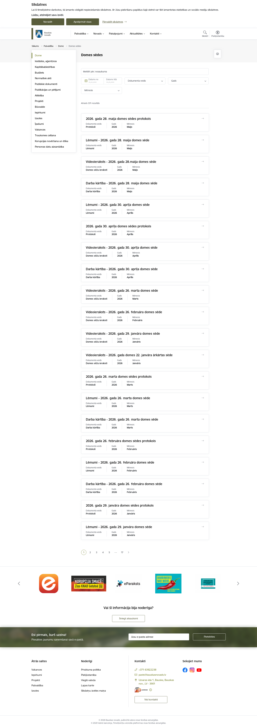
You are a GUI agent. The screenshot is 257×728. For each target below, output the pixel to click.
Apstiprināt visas (82, 21)
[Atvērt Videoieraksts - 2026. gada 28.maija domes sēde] (203, 161)
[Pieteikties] (209, 636)
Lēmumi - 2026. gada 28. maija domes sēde (117, 140)
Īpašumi (39, 123)
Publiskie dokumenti (46, 84)
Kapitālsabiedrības (45, 66)
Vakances (40, 129)
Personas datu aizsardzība (49, 146)
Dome (38, 55)
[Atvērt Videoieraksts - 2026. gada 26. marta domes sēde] (203, 290)
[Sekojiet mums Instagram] (192, 670)
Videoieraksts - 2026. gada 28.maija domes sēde (121, 162)
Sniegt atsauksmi (128, 618)
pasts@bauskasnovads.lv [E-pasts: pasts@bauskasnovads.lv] (152, 674)
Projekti (39, 101)
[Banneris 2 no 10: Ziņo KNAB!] (88, 583)
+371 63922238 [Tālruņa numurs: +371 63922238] (147, 669)
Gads (173, 80)
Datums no (93, 79)
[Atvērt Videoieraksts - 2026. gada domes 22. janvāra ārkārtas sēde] (203, 355)
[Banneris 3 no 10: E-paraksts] (128, 583)
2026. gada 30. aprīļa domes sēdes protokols (118, 226)
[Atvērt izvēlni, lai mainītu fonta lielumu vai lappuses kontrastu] (218, 34)
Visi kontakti (151, 699)
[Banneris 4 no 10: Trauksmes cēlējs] (168, 583)
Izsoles (38, 118)
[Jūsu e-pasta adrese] (158, 636)
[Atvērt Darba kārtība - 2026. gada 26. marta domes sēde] (203, 419)
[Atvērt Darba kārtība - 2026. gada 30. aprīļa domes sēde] (203, 269)
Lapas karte (87, 685)
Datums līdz (111, 79)
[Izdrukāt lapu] (217, 54)
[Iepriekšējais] (19, 583)
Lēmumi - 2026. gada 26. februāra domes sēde (120, 462)
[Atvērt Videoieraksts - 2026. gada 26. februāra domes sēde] (203, 312)
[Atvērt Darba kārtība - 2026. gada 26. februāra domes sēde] (203, 484)
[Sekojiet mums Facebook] (185, 670)
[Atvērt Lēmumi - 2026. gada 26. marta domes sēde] (203, 398)
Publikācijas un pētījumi (47, 89)
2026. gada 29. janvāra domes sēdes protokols (120, 505)
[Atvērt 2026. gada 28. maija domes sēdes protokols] (203, 118)
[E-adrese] (141, 690)
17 (122, 552)
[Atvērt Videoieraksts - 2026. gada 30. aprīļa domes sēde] (203, 247)
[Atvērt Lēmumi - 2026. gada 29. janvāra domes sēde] (203, 527)
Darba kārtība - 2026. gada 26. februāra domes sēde (124, 484)
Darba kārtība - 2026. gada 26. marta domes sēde (122, 419)
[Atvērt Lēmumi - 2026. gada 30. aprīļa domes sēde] (203, 204)
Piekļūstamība (88, 674)
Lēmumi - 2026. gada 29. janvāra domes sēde (119, 527)
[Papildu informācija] (150, 690)
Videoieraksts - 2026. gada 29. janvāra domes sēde (123, 334)
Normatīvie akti (43, 78)
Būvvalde (40, 106)
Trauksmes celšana (45, 135)
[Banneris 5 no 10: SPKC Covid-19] (208, 583)
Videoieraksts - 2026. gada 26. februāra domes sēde (124, 312)
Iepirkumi (40, 112)
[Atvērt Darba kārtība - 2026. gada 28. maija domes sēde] (203, 183)
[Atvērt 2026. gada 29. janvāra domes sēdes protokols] (203, 505)
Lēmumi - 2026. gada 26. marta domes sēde (118, 398)
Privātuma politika (91, 669)
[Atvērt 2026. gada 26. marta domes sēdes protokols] (203, 376)
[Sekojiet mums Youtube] (199, 670)
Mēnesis (88, 90)
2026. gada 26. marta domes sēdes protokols (119, 377)
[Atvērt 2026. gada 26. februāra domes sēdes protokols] (203, 441)
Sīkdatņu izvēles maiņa (93, 690)
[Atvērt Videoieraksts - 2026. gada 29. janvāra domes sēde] (203, 333)
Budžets (39, 72)
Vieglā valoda (88, 680)
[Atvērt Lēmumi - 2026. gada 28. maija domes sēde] (203, 140)
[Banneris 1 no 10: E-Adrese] (49, 583)
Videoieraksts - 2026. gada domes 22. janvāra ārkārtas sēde (129, 355)
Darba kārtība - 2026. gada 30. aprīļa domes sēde (122, 269)
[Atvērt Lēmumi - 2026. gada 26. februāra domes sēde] (203, 462)
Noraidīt (47, 21)
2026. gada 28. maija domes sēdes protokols (118, 119)
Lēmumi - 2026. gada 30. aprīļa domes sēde (118, 205)
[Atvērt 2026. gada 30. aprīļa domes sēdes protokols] (203, 226)
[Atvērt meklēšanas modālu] (205, 34)
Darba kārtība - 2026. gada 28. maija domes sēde (121, 183)
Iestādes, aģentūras (46, 61)
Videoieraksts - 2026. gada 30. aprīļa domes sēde (122, 248)
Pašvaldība (37, 685)
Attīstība (39, 95)
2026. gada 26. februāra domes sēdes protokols (121, 441)
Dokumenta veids (137, 80)
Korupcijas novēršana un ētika (51, 141)
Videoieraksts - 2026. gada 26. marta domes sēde (122, 291)
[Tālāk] (238, 583)
